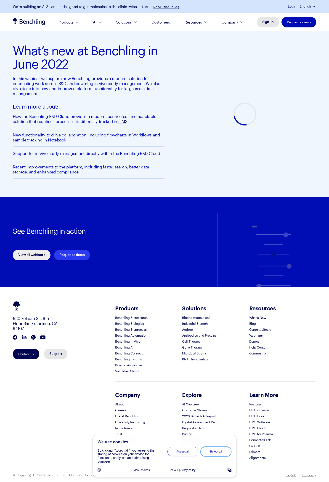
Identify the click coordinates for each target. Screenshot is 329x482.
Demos (254, 341)
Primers (254, 452)
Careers (120, 410)
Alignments (257, 458)
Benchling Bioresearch (131, 318)
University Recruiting (130, 422)
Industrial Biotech (194, 323)
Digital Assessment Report (201, 422)
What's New (257, 318)
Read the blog (166, 7)
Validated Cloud (127, 371)
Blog (252, 323)
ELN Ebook (256, 416)
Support (55, 354)
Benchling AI (124, 347)
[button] (314, 6)
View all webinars (31, 255)
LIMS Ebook (257, 428)
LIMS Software (259, 422)
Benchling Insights (128, 359)
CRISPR (254, 446)
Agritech (188, 329)
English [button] (305, 6)
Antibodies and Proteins (199, 335)
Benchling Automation (131, 335)
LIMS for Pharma (261, 434)
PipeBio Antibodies (129, 365)
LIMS (122, 121)
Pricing (187, 434)
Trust (118, 434)
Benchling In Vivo (127, 341)
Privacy (309, 475)
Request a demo (299, 22)
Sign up (268, 22)
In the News (123, 428)
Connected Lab (260, 440)
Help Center (258, 347)
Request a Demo (194, 428)
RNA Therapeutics (195, 359)
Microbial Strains (194, 353)
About (119, 404)
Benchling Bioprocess (130, 329)
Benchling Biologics (129, 323)
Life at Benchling (127, 416)
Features (255, 404)
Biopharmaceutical (196, 318)
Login (292, 6)
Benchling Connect (129, 353)
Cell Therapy (191, 341)
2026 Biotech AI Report (199, 416)
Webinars (256, 335)
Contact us (26, 354)
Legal (291, 475)
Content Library (260, 329)
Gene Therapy (192, 347)
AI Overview (190, 404)
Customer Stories (194, 410)
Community (257, 353)
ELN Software (259, 410)
